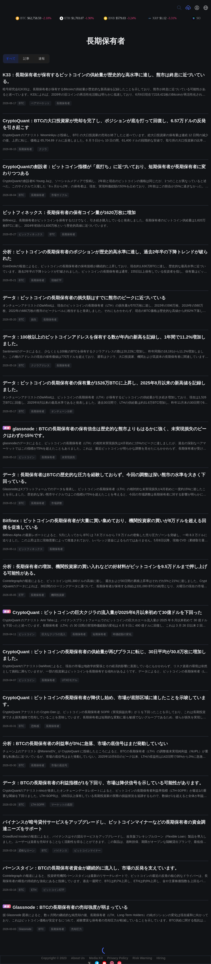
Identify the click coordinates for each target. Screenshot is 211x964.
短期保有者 (99, 634)
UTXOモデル (69, 680)
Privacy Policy (117, 958)
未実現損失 (68, 457)
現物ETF (56, 280)
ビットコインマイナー (87, 850)
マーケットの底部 (61, 804)
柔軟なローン (27, 850)
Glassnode (25, 929)
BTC (21, 103)
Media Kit (96, 958)
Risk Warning (142, 958)
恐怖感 (35, 726)
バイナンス (60, 850)
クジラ (43, 149)
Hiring (161, 958)
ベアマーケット (40, 103)
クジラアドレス (40, 365)
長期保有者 (63, 103)
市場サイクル (59, 195)
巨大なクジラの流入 (53, 634)
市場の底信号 (59, 765)
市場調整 (56, 503)
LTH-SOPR (37, 804)
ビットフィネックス (31, 234)
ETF (21, 595)
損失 (33, 319)
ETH (33, 889)
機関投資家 (57, 595)
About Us (78, 958)
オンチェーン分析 (61, 411)
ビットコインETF (53, 889)
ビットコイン (27, 457)
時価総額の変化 (122, 634)
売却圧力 (76, 929)
